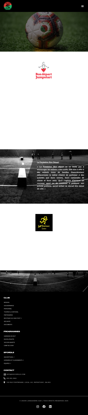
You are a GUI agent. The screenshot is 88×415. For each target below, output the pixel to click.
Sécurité (7, 321)
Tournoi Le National (11, 312)
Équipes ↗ (7, 363)
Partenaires (8, 315)
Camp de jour (9, 345)
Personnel (8, 308)
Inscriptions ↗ (9, 357)
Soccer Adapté (9, 342)
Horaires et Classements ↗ (14, 360)
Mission (6, 302)
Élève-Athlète (9, 339)
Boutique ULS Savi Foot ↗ (13, 318)
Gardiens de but (10, 336)
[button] (82, 6)
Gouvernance (9, 305)
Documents (8, 324)
